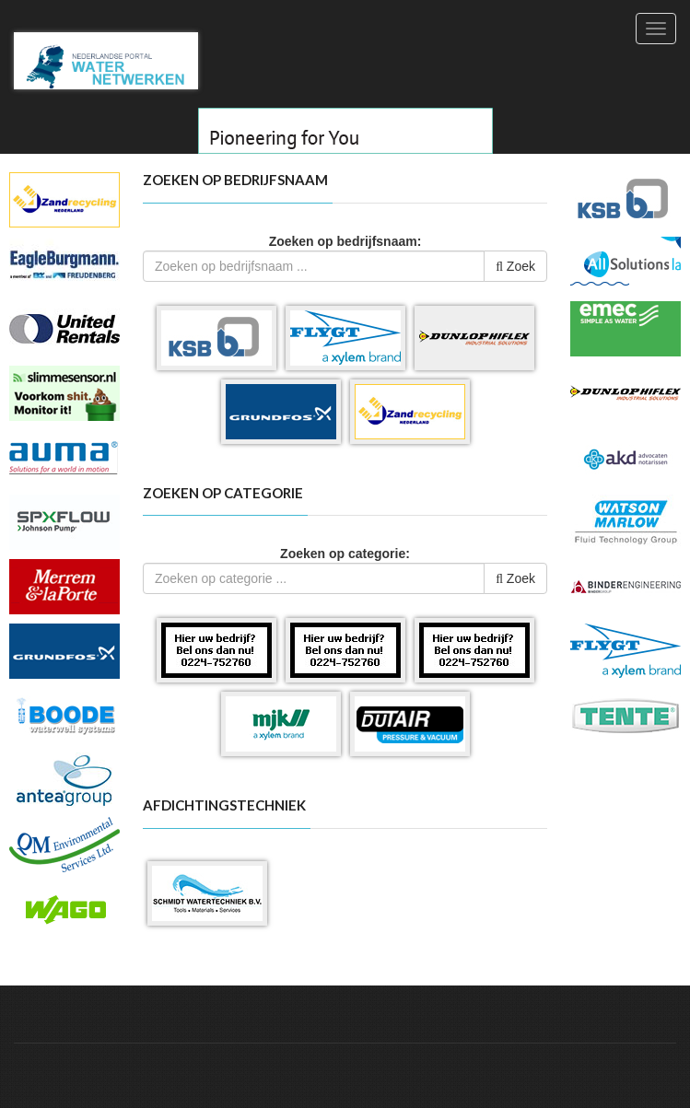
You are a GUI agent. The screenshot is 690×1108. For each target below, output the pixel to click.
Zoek (515, 266)
